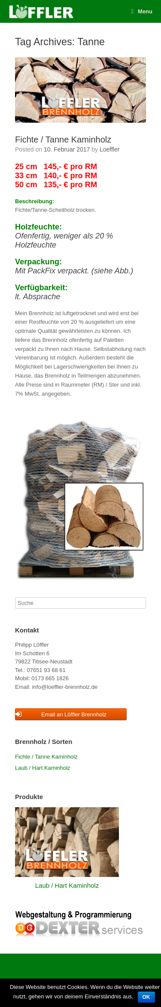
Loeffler (109, 149)
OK (146, 997)
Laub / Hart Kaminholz (42, 768)
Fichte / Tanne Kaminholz (63, 139)
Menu (141, 11)
